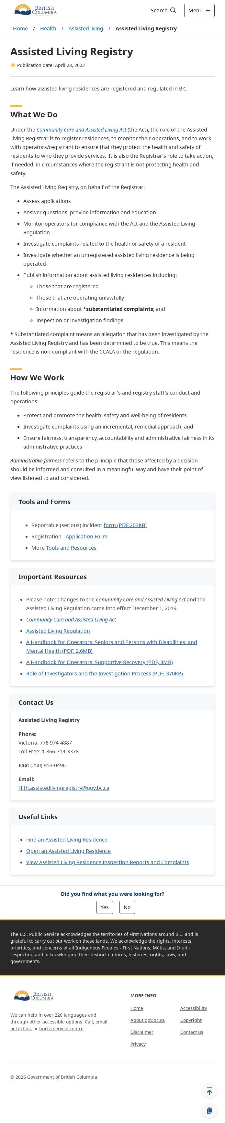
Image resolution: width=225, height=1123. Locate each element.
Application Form (86, 536)
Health (48, 28)
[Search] (162, 10)
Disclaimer (141, 1032)
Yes (105, 907)
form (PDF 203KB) (125, 525)
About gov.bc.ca (147, 1020)
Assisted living (86, 28)
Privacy (138, 1044)
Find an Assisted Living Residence (66, 839)
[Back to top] (209, 1090)
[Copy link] (209, 1110)
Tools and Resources (72, 547)
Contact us (191, 1032)
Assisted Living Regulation (58, 630)
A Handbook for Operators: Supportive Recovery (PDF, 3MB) (99, 662)
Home (20, 28)
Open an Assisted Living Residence (68, 850)
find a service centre (61, 1028)
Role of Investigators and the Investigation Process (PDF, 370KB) (104, 673)
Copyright (191, 1020)
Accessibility (193, 1008)
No (127, 907)
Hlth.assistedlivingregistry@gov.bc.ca (63, 787)
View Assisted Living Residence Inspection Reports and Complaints (107, 862)
